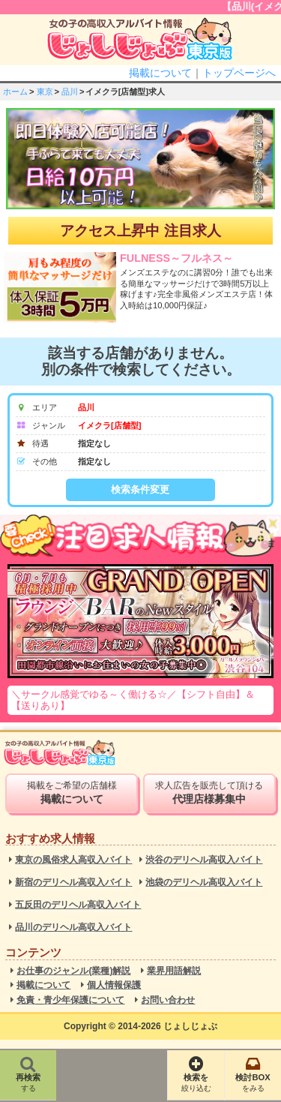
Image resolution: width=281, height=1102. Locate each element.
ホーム (15, 91)
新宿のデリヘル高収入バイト (73, 882)
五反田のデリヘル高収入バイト (78, 905)
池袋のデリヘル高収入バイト (203, 882)
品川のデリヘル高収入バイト (73, 927)
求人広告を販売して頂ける (209, 793)
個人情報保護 (114, 985)
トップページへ (239, 73)
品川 (69, 91)
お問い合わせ (168, 1000)
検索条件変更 (140, 489)
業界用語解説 (174, 971)
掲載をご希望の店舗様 (71, 793)
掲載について (160, 73)
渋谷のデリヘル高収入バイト (203, 860)
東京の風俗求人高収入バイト (73, 860)
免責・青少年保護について (70, 1000)
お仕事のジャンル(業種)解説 (73, 971)
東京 (45, 91)
